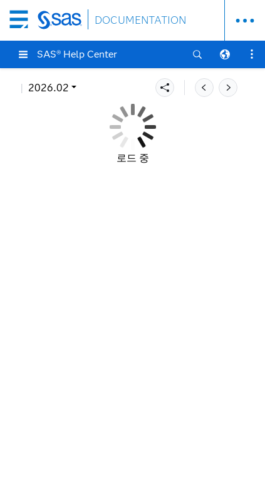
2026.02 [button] (48, 88)
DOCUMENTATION (140, 20)
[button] (23, 54)
